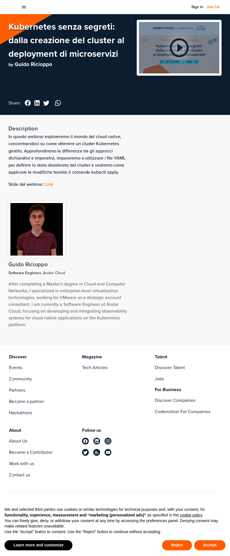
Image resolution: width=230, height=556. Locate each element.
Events (15, 367)
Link (49, 184)
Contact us (19, 475)
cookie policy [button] (191, 515)
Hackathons (20, 412)
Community (20, 379)
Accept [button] (209, 545)
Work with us (21, 463)
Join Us (213, 7)
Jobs (159, 379)
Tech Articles (94, 367)
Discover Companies (175, 400)
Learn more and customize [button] (38, 545)
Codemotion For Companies (182, 411)
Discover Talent (170, 367)
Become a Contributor (30, 452)
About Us (18, 441)
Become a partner (26, 401)
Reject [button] (177, 545)
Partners (17, 390)
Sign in (197, 7)
